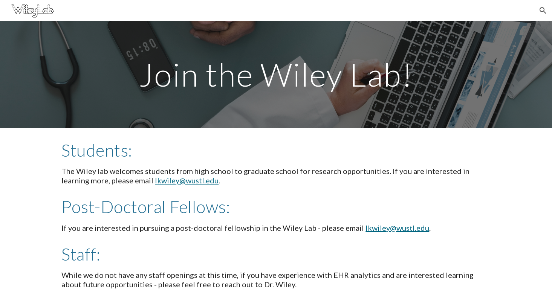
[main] (276, 74)
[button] (543, 11)
